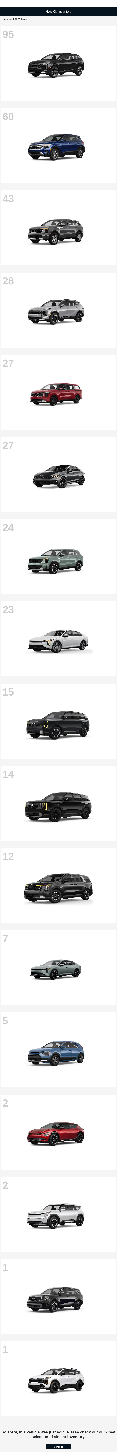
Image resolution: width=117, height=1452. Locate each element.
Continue (58, 1447)
